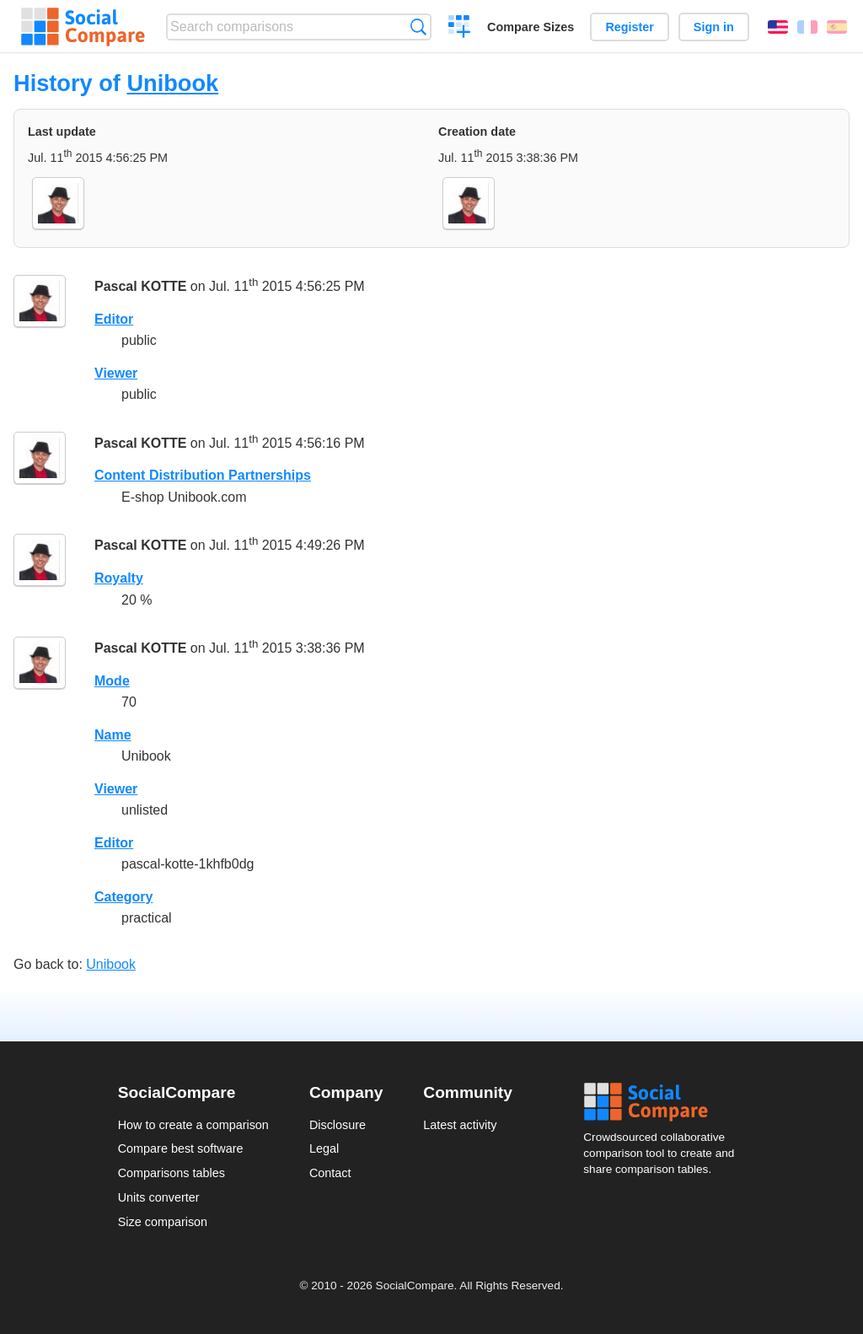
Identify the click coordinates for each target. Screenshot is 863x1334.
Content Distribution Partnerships (202, 475)
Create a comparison (459, 28)
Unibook (172, 83)
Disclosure (337, 1125)
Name (112, 735)
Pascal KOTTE (140, 286)
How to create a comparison (193, 1125)
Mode (112, 681)
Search (418, 27)
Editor (113, 319)
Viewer (115, 373)
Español (837, 27)
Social (664, 1102)
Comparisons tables (171, 1173)
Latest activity (459, 1125)
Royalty (118, 578)
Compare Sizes (530, 27)
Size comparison (162, 1222)
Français (807, 27)
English (778, 27)
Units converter (159, 1197)
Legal (324, 1148)
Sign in (714, 27)
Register (629, 27)
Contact (330, 1173)
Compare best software (181, 1148)
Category (123, 897)
